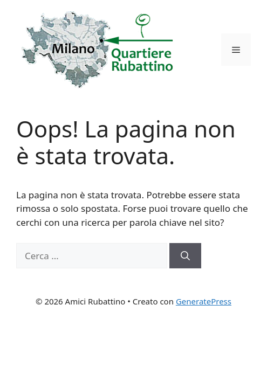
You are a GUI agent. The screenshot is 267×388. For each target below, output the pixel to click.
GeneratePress (203, 301)
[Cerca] (185, 256)
